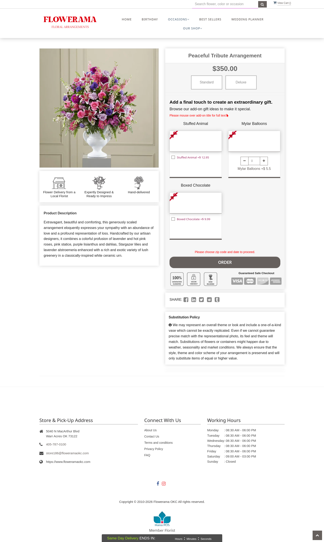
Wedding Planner (247, 19)
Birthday (150, 19)
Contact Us (151, 435)
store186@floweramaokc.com (67, 451)
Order (225, 261)
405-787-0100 (56, 443)
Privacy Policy (153, 447)
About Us (150, 428)
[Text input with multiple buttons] (225, 4)
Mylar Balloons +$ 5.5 (254, 168)
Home (127, 19)
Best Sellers (210, 19)
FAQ (147, 453)
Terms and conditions (158, 441)
